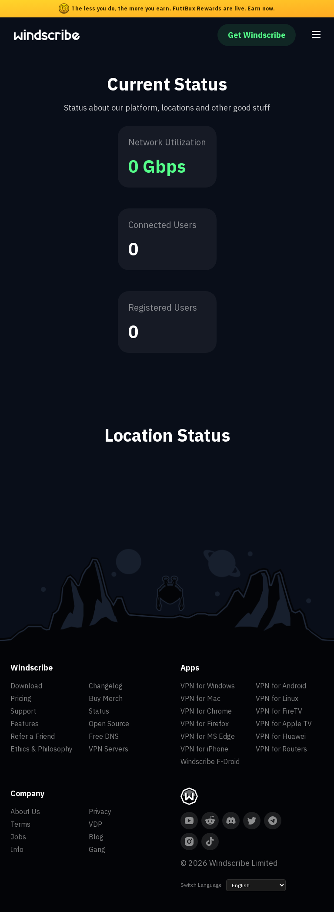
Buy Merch (106, 698)
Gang (97, 849)
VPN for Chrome (206, 711)
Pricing (20, 698)
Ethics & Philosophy (41, 748)
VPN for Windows (207, 685)
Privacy (100, 811)
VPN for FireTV (279, 711)
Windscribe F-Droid (210, 761)
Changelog (106, 685)
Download (26, 685)
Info (16, 849)
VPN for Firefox (204, 723)
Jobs (18, 836)
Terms (20, 824)
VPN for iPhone (204, 748)
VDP (95, 824)
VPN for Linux (277, 698)
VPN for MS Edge (207, 736)
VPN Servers (108, 748)
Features (24, 723)
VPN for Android (281, 685)
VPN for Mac (200, 698)
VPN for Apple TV (284, 723)
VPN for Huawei (281, 736)
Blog (96, 836)
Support (23, 711)
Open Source (109, 723)
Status (99, 711)
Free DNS (104, 736)
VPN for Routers (281, 748)
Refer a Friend (32, 736)
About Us (25, 811)
